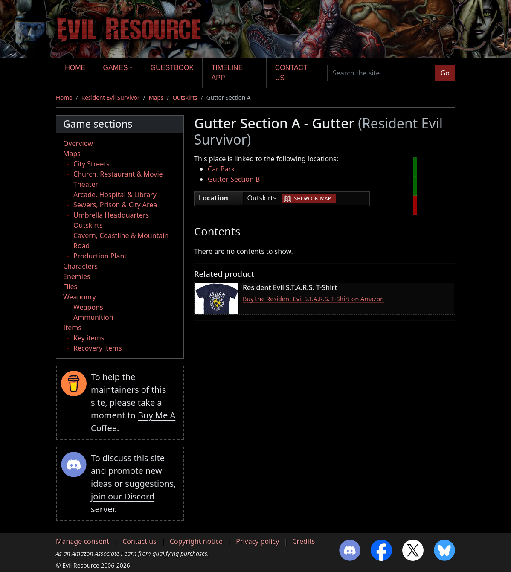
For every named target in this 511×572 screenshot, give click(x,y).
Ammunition (93, 317)
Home (75, 67)
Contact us (291, 72)
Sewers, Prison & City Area (115, 204)
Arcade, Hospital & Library (115, 194)
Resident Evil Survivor (110, 97)
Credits (303, 541)
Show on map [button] (312, 198)
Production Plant (100, 256)
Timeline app (227, 72)
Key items (88, 338)
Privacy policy (257, 541)
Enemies (76, 276)
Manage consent (82, 541)
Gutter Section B (234, 179)
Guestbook (172, 67)
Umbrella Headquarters (111, 215)
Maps (155, 97)
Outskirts (184, 97)
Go (445, 73)
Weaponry (79, 297)
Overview (78, 143)
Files (70, 286)
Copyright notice (196, 541)
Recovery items (97, 348)
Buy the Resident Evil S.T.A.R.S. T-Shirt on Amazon (313, 299)
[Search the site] (381, 73)
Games (115, 67)
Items (72, 327)
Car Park (221, 169)
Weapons (88, 307)
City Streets (91, 163)
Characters (80, 266)
